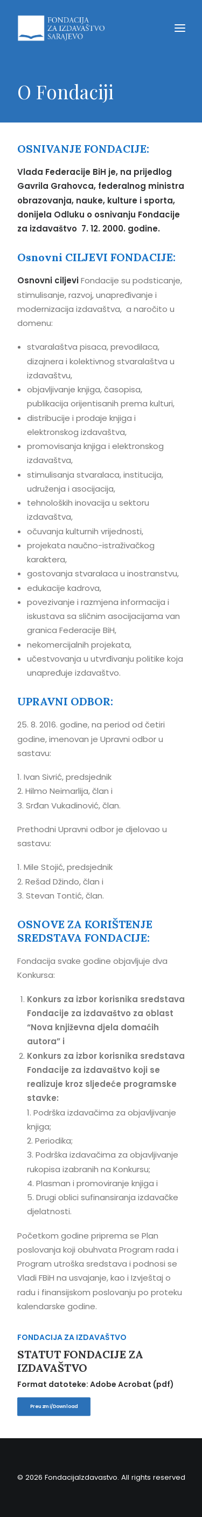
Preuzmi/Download (54, 1406)
